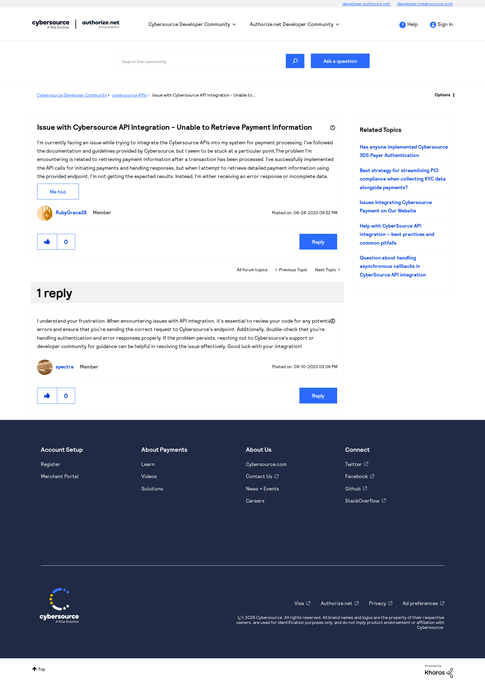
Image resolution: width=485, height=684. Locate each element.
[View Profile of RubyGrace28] (73, 212)
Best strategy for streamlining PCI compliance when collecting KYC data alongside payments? (403, 178)
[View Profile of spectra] (66, 366)
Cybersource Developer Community (50, 24)
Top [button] (41, 669)
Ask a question (340, 61)
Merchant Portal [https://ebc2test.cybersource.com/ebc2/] (60, 476)
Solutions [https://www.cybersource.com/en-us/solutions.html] (152, 488)
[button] (47, 241)
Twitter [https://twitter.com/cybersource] (353, 464)
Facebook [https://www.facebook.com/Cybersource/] (356, 476)
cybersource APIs (129, 95)
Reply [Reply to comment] (318, 396)
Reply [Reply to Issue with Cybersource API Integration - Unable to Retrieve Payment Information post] (318, 242)
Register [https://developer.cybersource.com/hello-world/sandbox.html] (50, 464)
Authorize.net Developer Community (291, 24)
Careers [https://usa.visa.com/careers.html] (255, 500)
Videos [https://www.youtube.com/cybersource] (149, 476)
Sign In (445, 24)
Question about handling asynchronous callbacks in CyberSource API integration (393, 266)
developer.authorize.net (366, 3)
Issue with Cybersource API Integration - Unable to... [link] (204, 95)
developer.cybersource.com (425, 3)
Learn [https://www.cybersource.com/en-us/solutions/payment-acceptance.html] (148, 464)
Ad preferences (420, 603)
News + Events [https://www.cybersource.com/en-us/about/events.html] (262, 488)
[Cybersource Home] (59, 605)
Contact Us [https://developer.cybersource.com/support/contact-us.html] (259, 476)
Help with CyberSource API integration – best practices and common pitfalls (397, 234)
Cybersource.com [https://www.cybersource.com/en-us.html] (266, 464)
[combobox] (210, 61)
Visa (299, 603)
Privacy (377, 603)
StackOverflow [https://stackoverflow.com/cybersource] (362, 500)
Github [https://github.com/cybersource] (353, 488)
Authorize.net (336, 603)
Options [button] (442, 94)
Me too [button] (58, 191)
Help (412, 24)
